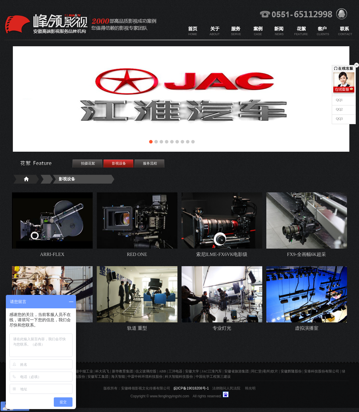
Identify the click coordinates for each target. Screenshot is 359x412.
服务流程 (150, 163)
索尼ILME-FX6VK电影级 (222, 254)
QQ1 (339, 100)
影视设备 (119, 163)
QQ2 (339, 109)
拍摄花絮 (88, 163)
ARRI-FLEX (52, 254)
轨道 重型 (137, 328)
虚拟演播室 (306, 328)
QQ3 (339, 119)
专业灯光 (222, 328)
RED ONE (137, 254)
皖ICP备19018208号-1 (191, 388)
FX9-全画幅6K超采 (306, 254)
